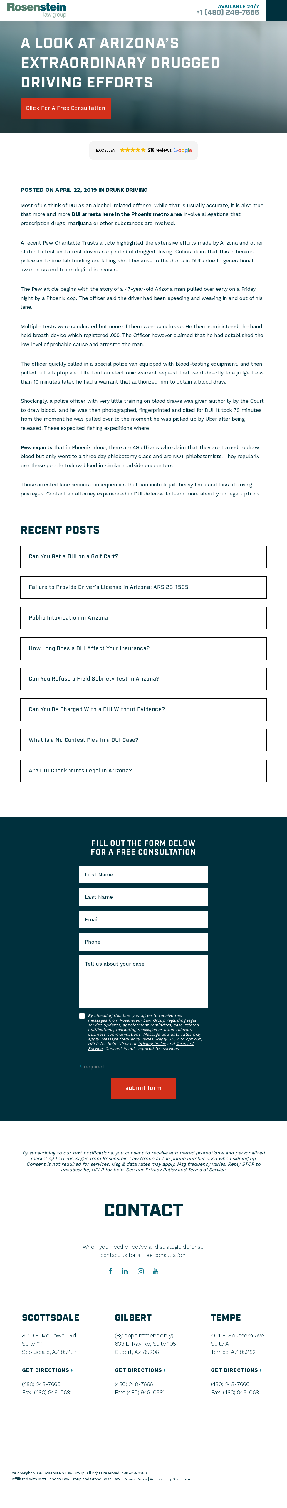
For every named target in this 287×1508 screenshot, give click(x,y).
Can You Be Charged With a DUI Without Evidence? (106, 722)
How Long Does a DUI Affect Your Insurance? (98, 657)
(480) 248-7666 (41, 1401)
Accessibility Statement (172, 1496)
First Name (99, 891)
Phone (92, 958)
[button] (143, 152)
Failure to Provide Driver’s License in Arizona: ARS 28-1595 (119, 592)
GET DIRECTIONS (49, 1387)
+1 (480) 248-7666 (223, 13)
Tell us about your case (115, 980)
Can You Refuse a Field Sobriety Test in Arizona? (103, 689)
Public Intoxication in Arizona (74, 624)
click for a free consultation (74, 109)
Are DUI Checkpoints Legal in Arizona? (88, 786)
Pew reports (36, 449)
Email (92, 936)
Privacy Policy (152, 1060)
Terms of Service (206, 1187)
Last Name (99, 913)
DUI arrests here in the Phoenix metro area (127, 216)
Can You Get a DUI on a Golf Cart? (81, 560)
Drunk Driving (128, 191)
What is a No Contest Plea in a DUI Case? (92, 754)
